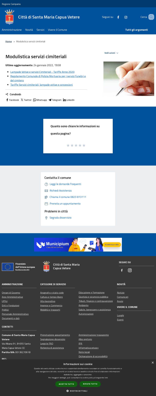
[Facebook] (114, 17)
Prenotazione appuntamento (55, 335)
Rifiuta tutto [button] (90, 383)
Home (8, 41)
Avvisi (120, 301)
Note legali (84, 352)
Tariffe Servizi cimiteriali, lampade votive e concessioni (41, 85)
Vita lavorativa (47, 301)
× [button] (152, 363)
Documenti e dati (11, 318)
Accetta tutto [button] (66, 384)
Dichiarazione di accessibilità (93, 356)
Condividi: (13, 94)
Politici (5, 310)
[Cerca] (150, 17)
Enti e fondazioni (10, 305)
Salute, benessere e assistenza (95, 309)
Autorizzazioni (86, 314)
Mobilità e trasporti (50, 310)
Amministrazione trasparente (94, 335)
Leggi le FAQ (46, 343)
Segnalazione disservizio (52, 339)
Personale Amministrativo (15, 314)
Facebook (12, 100)
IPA (80, 343)
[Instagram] (122, 17)
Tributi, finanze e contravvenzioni (96, 301)
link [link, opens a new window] (106, 377)
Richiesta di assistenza (52, 348)
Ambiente (84, 305)
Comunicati (122, 297)
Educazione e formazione (92, 292)
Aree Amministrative (12, 297)
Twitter (26, 100)
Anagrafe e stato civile (52, 292)
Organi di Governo (11, 292)
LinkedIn (68, 100)
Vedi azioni (112, 53)
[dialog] (78, 378)
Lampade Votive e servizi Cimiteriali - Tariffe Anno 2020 (42, 72)
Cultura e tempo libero (51, 297)
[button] (78, 390)
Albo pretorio (85, 339)
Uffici (4, 301)
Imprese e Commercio (51, 305)
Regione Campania (11, 4)
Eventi (120, 319)
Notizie (120, 292)
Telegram (54, 100)
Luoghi (120, 315)
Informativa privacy (89, 348)
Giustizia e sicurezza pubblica (93, 297)
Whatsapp (40, 100)
